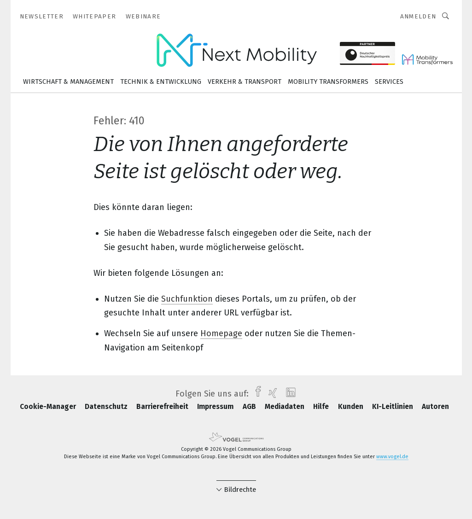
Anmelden (418, 16)
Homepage (221, 333)
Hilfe (322, 406)
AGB (250, 406)
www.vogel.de (392, 457)
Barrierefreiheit (163, 406)
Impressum (216, 406)
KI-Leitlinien (393, 406)
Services (389, 82)
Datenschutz (107, 406)
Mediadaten (285, 406)
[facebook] (256, 394)
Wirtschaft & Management (68, 82)
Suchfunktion (187, 299)
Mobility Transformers (328, 82)
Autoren (435, 406)
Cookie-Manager (49, 406)
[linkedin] (288, 394)
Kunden (351, 406)
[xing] (270, 394)
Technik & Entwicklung (160, 82)
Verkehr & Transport (244, 82)
